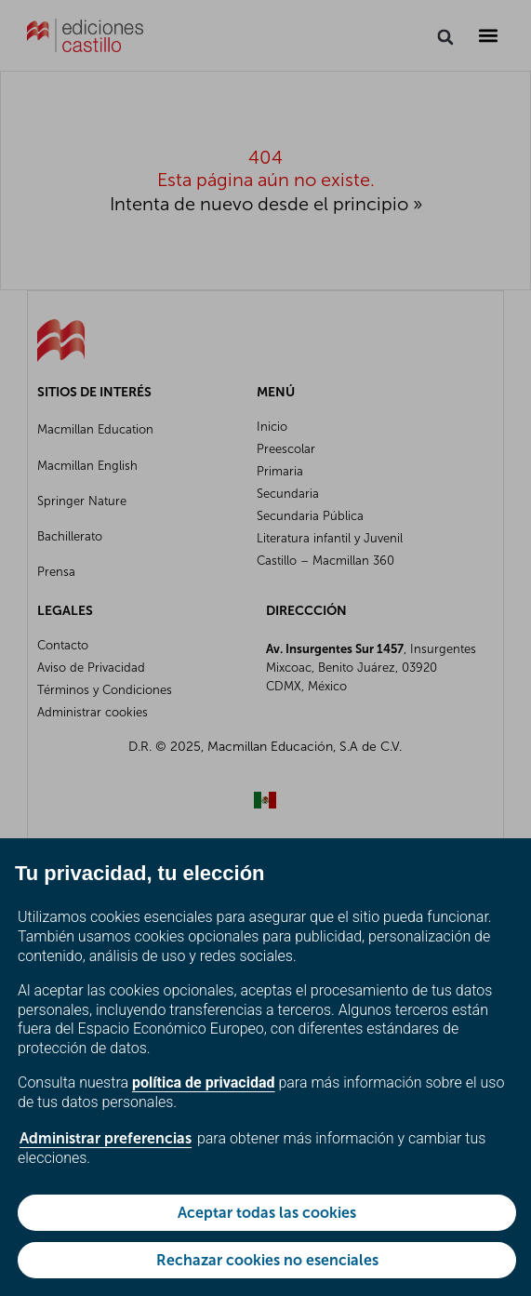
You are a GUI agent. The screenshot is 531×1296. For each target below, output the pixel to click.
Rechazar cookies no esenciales (267, 1260)
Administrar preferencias (106, 1138)
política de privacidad (203, 1082)
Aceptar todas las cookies (267, 1213)
